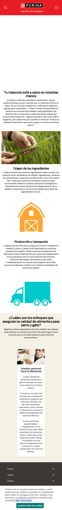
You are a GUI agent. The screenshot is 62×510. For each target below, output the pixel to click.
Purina (10, 481)
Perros (10, 469)
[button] (56, 7)
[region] (31, 498)
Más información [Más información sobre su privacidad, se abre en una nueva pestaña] (23, 500)
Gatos (10, 475)
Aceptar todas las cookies (30, 505)
